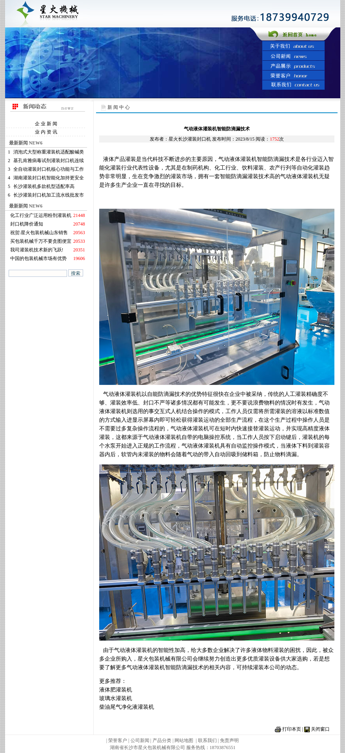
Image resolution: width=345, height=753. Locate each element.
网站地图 (183, 740)
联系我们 (207, 740)
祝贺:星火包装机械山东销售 (39, 232)
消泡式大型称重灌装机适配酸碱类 (48, 152)
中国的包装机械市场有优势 (38, 258)
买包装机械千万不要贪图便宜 (40, 241)
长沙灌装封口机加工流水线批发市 (48, 195)
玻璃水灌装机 (115, 698)
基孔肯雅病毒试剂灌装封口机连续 (48, 160)
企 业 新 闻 (46, 123)
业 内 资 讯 (46, 132)
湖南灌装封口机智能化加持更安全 (48, 178)
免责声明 (229, 740)
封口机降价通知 (26, 224)
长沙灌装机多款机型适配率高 (43, 186)
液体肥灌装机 (115, 690)
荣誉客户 (117, 740)
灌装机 (248, 159)
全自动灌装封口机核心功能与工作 (48, 169)
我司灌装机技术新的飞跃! (37, 250)
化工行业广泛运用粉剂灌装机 (40, 215)
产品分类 (162, 740)
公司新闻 (140, 740)
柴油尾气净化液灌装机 (126, 707)
